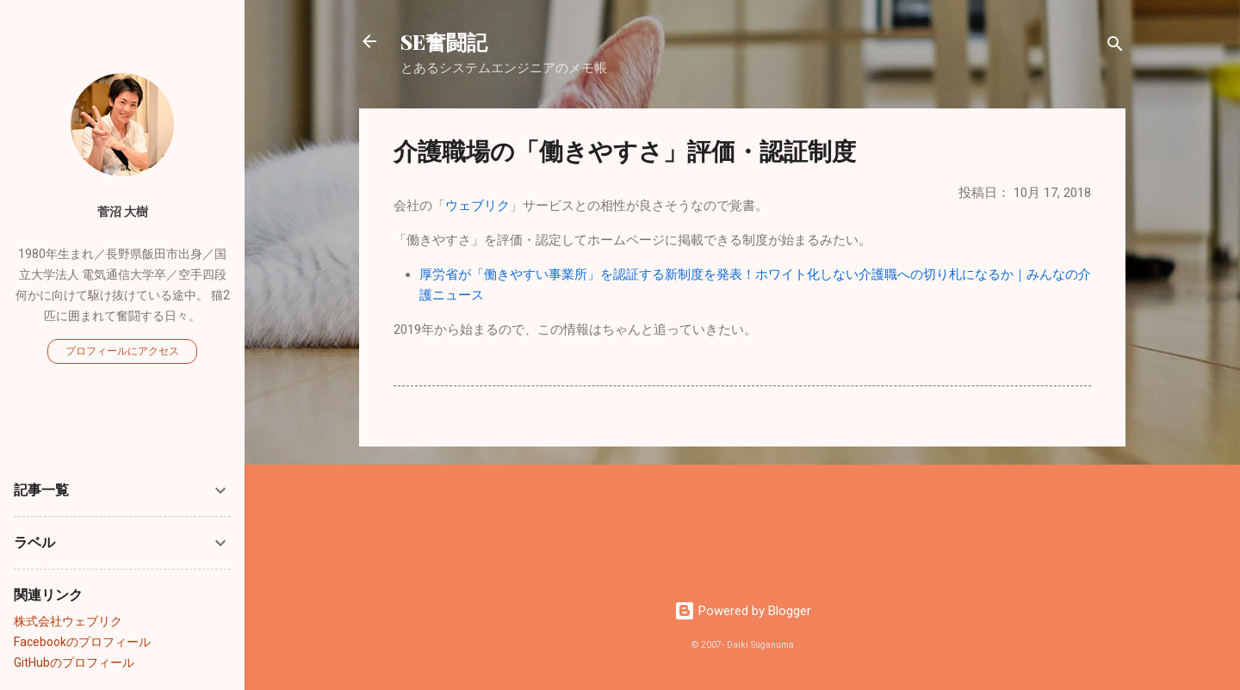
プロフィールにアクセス (122, 351)
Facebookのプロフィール (82, 642)
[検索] (1115, 47)
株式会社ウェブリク (68, 621)
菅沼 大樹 (122, 212)
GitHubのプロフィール (74, 662)
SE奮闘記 (443, 41)
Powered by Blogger (742, 611)
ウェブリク (477, 205)
